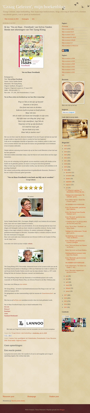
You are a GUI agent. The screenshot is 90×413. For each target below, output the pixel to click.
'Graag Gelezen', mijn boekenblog (34, 6)
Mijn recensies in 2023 (68, 67)
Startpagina (25, 19)
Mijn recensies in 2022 (68, 69)
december (69, 172)
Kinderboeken (32, 338)
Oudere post (54, 396)
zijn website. (23, 284)
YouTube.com (17, 300)
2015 (65, 301)
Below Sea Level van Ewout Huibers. (76, 250)
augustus (68, 184)
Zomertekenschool (47, 293)
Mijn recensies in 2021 (68, 72)
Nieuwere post (8, 396)
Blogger (62, 409)
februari (68, 288)
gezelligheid (21, 338)
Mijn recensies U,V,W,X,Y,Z (70, 45)
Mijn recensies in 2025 (12, 19)
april (67, 282)
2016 (65, 298)
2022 (65, 158)
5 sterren (11, 338)
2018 (65, 170)
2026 (65, 145)
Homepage (31, 396)
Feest (15, 338)
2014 (65, 304)
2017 (65, 295)
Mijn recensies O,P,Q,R (68, 40)
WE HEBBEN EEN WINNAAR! (74, 204)
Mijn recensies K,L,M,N (69, 37)
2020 (65, 164)
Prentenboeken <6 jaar (43, 338)
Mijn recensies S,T (67, 43)
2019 (65, 167)
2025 (65, 148)
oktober (68, 178)
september (69, 181)
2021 (65, 161)
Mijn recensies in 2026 (68, 58)
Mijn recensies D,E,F (68, 32)
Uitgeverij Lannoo (21, 340)
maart (67, 285)
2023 (65, 155)
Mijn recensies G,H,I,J (68, 34)
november (69, 175)
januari (68, 291)
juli (27, 338)
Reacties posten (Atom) (18, 401)
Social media (11, 340)
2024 (65, 152)
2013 (65, 307)
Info (33, 19)
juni (67, 276)
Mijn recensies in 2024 (68, 64)
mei (67, 279)
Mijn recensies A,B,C (68, 29)
